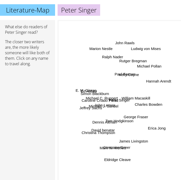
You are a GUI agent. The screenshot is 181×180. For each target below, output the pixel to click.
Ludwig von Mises (146, 48)
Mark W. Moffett (113, 148)
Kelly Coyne (129, 74)
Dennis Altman (104, 122)
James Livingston (133, 141)
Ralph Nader (112, 57)
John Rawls (124, 42)
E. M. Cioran (86, 90)
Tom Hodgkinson (119, 121)
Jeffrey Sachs (91, 108)
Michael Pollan (149, 66)
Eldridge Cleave (117, 160)
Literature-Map (27, 10)
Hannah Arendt (158, 81)
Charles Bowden (148, 104)
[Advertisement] (28, 97)
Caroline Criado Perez (100, 100)
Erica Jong (156, 128)
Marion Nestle (100, 49)
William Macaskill (136, 98)
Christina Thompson (98, 132)
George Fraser (136, 117)
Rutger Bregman (133, 61)
